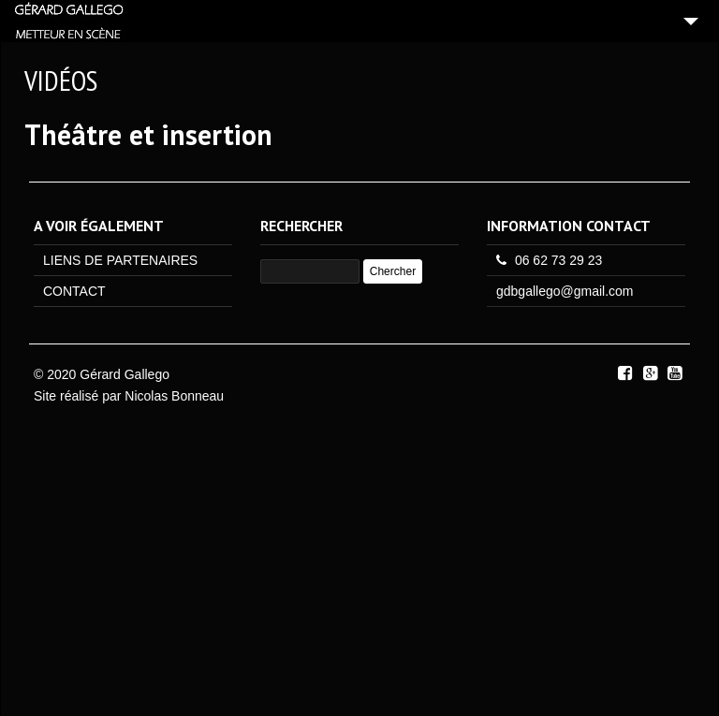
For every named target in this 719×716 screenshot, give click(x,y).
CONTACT (74, 291)
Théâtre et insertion (148, 134)
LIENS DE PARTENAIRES (120, 260)
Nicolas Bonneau (174, 395)
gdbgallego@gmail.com (565, 291)
